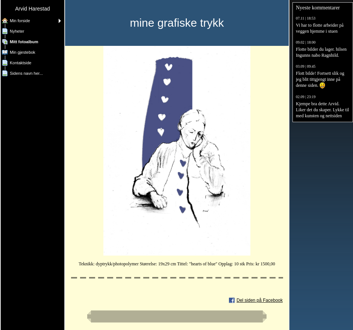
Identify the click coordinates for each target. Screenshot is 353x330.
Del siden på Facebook (259, 300)
